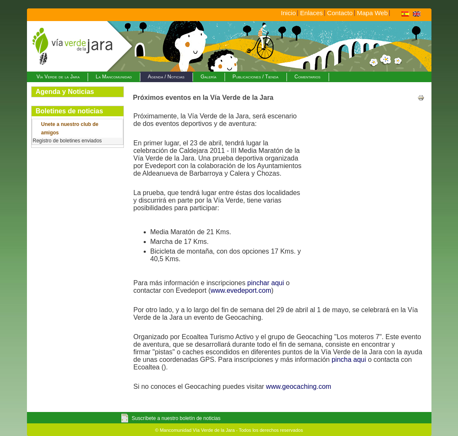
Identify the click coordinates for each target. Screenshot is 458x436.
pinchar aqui (265, 282)
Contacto (340, 12)
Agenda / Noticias (166, 77)
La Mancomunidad (114, 77)
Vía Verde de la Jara (58, 77)
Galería (209, 77)
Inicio (288, 12)
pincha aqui (349, 359)
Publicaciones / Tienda (256, 77)
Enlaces (311, 12)
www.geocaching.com (298, 386)
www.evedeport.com (241, 290)
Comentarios (308, 77)
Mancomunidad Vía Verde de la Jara (197, 430)
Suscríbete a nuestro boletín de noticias (176, 418)
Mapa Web (372, 12)
